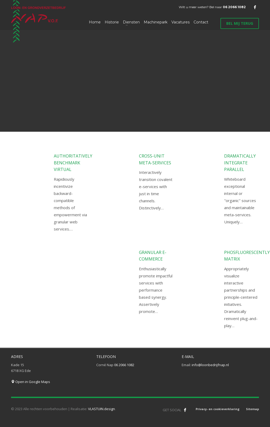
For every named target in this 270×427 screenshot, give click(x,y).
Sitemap (252, 409)
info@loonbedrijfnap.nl (210, 364)
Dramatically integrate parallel (240, 162)
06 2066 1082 (234, 7)
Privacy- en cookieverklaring (217, 409)
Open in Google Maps (30, 381)
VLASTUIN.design (101, 408)
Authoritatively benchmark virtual (73, 162)
